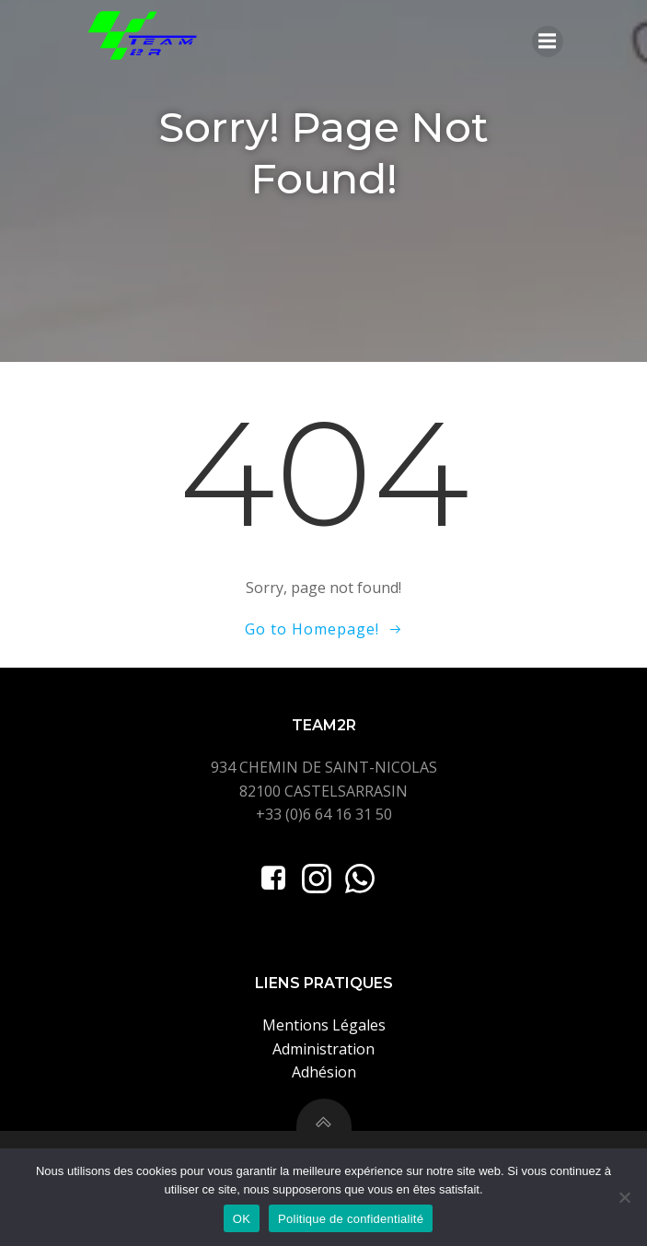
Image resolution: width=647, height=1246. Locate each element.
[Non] (624, 1197)
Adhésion (324, 1072)
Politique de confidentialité (350, 1219)
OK (241, 1219)
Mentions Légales (324, 1025)
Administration (323, 1049)
